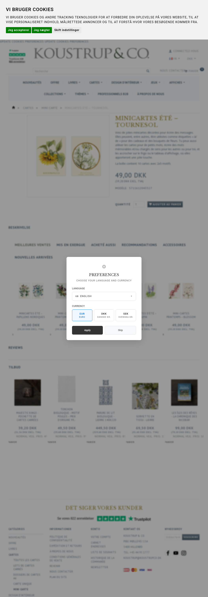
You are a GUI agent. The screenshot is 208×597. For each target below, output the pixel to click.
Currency (78, 306)
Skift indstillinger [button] (66, 30)
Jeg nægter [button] (42, 30)
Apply (87, 330)
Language (78, 288)
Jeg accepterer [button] (18, 30)
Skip (120, 330)
